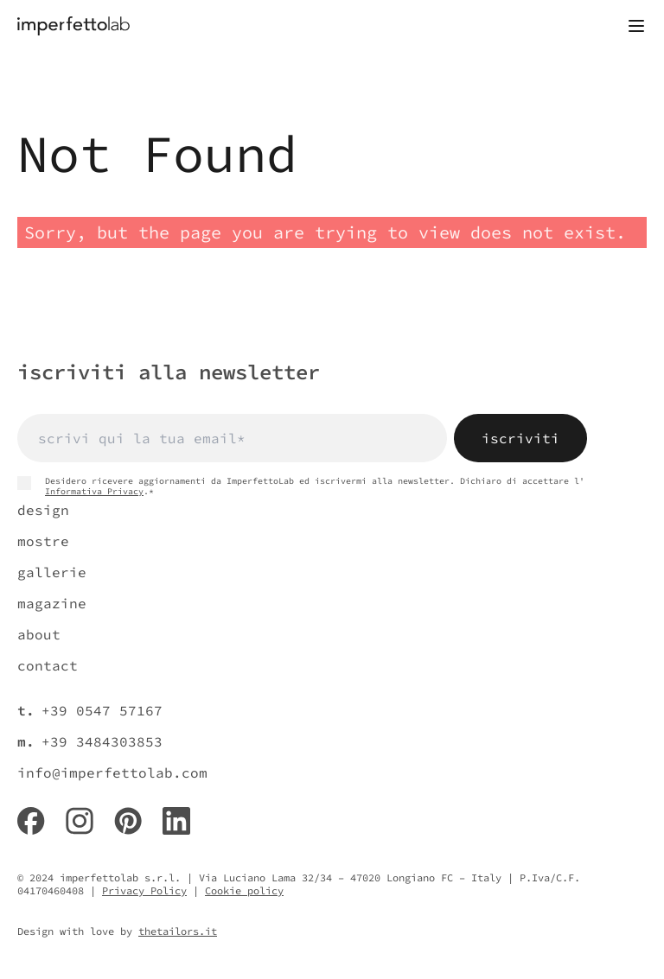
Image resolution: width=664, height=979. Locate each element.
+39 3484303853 (102, 741)
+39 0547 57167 (102, 710)
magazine (51, 603)
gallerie (51, 572)
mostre (43, 541)
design (43, 509)
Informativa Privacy (94, 491)
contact (47, 665)
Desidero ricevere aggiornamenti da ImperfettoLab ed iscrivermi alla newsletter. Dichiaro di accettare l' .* (300, 486)
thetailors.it (177, 931)
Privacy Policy (144, 890)
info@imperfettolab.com (112, 772)
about (39, 634)
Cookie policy (244, 890)
